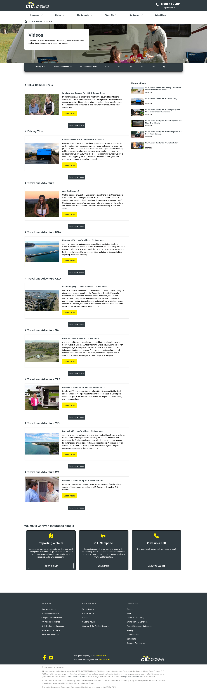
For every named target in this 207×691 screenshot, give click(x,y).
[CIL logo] (37, 5)
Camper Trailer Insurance (51, 618)
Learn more (103, 566)
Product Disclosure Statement (76, 677)
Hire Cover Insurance (50, 635)
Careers (129, 609)
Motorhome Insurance (50, 613)
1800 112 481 (100, 656)
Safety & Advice (88, 622)
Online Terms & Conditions (137, 622)
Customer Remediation (135, 643)
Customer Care (132, 635)
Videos (85, 618)
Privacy (129, 613)
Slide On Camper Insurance (52, 626)
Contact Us (132, 603)
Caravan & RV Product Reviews (95, 626)
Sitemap (129, 630)
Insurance (46, 603)
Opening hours (169, 8)
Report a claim (51, 566)
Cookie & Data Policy (135, 618)
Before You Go (88, 613)
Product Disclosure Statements (139, 626)
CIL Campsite (89, 603)
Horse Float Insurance (50, 630)
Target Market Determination (133, 677)
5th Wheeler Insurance (50, 622)
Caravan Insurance (49, 609)
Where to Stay (88, 609)
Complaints (131, 639)
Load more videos (76, 125)
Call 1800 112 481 (156, 566)
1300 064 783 (104, 660)
